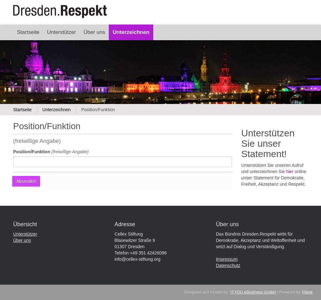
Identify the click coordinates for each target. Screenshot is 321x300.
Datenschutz (228, 265)
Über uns (94, 32)
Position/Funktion (51, 151)
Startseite (28, 32)
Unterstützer (61, 32)
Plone (307, 292)
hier (289, 171)
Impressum (227, 259)
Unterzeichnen (131, 32)
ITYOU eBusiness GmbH (253, 292)
